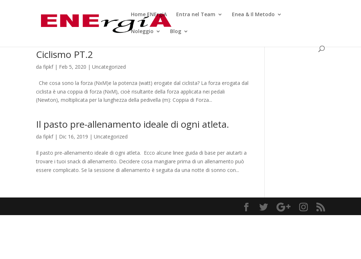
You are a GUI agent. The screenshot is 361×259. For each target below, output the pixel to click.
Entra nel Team (195, 15)
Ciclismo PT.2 (64, 54)
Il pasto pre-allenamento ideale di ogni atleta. (134, 124)
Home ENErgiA (149, 15)
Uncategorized (109, 66)
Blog (175, 32)
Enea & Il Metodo (253, 15)
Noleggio (142, 32)
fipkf (48, 66)
